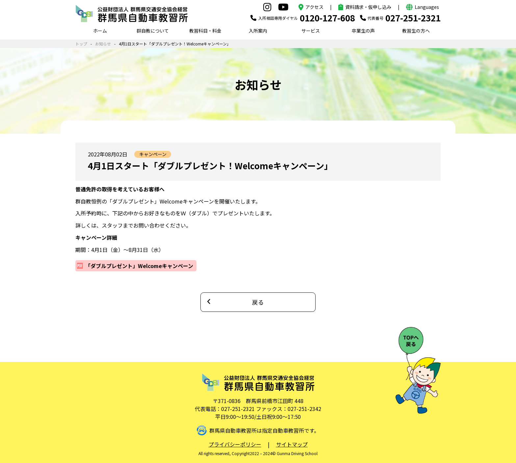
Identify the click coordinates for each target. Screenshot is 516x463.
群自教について (153, 30)
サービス (310, 30)
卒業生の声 (363, 30)
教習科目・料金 (205, 30)
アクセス (314, 7)
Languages (427, 7)
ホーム (100, 30)
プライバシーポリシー (235, 445)
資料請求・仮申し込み (368, 7)
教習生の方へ (416, 30)
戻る (258, 302)
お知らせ (103, 43)
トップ (81, 43)
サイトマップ (292, 445)
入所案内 (258, 30)
